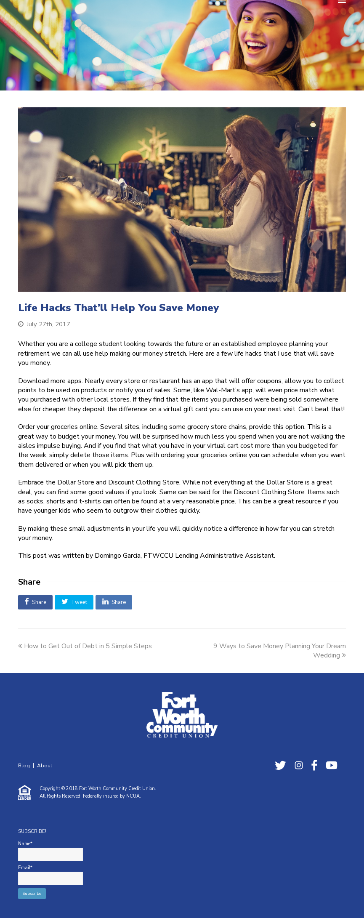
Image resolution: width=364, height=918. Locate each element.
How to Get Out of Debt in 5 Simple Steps (85, 646)
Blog (24, 765)
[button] (35, 602)
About (44, 765)
